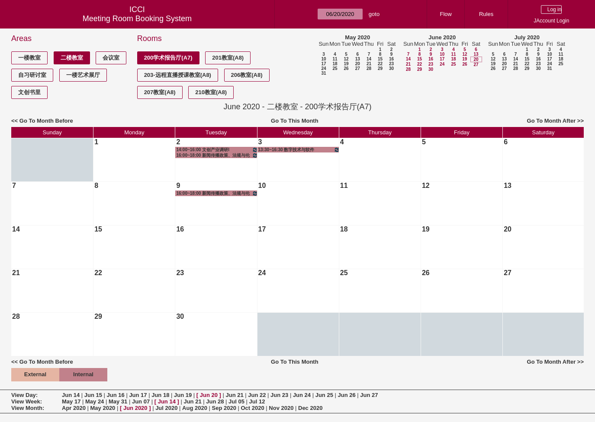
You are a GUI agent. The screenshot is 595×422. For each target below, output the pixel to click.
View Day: (24, 395)
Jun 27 (369, 395)
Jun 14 (71, 395)
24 (323, 68)
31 (323, 73)
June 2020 (442, 37)
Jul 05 (236, 401)
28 (369, 68)
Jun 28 (215, 401)
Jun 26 (346, 395)
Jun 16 (116, 395)
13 (357, 59)
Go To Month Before (46, 120)
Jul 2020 (166, 408)
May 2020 (357, 37)
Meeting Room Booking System (137, 18)
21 (369, 63)
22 (380, 63)
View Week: (26, 401)
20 (357, 63)
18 (334, 63)
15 (380, 59)
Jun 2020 (135, 408)
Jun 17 (138, 395)
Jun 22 (257, 395)
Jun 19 (183, 395)
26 (346, 68)
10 (323, 59)
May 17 (71, 401)
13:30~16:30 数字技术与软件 (299, 149)
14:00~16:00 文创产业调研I (216, 149)
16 (391, 59)
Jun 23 (279, 395)
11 (334, 59)
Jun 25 (324, 395)
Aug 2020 (194, 408)
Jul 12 (257, 401)
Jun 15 (93, 395)
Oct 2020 (252, 408)
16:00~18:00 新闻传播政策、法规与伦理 (216, 155)
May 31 (118, 401)
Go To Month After (551, 120)
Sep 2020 (224, 408)
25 (334, 68)
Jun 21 (234, 395)
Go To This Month (294, 120)
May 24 (94, 401)
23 (391, 63)
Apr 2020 (74, 408)
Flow (446, 14)
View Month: (27, 408)
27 (357, 68)
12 (346, 59)
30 (391, 68)
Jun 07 (141, 401)
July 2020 (527, 37)
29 (380, 68)
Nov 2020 (281, 408)
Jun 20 (209, 395)
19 (346, 63)
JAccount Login (551, 21)
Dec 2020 (310, 408)
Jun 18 (160, 395)
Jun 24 (302, 395)
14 (369, 59)
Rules (486, 14)
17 (323, 63)
